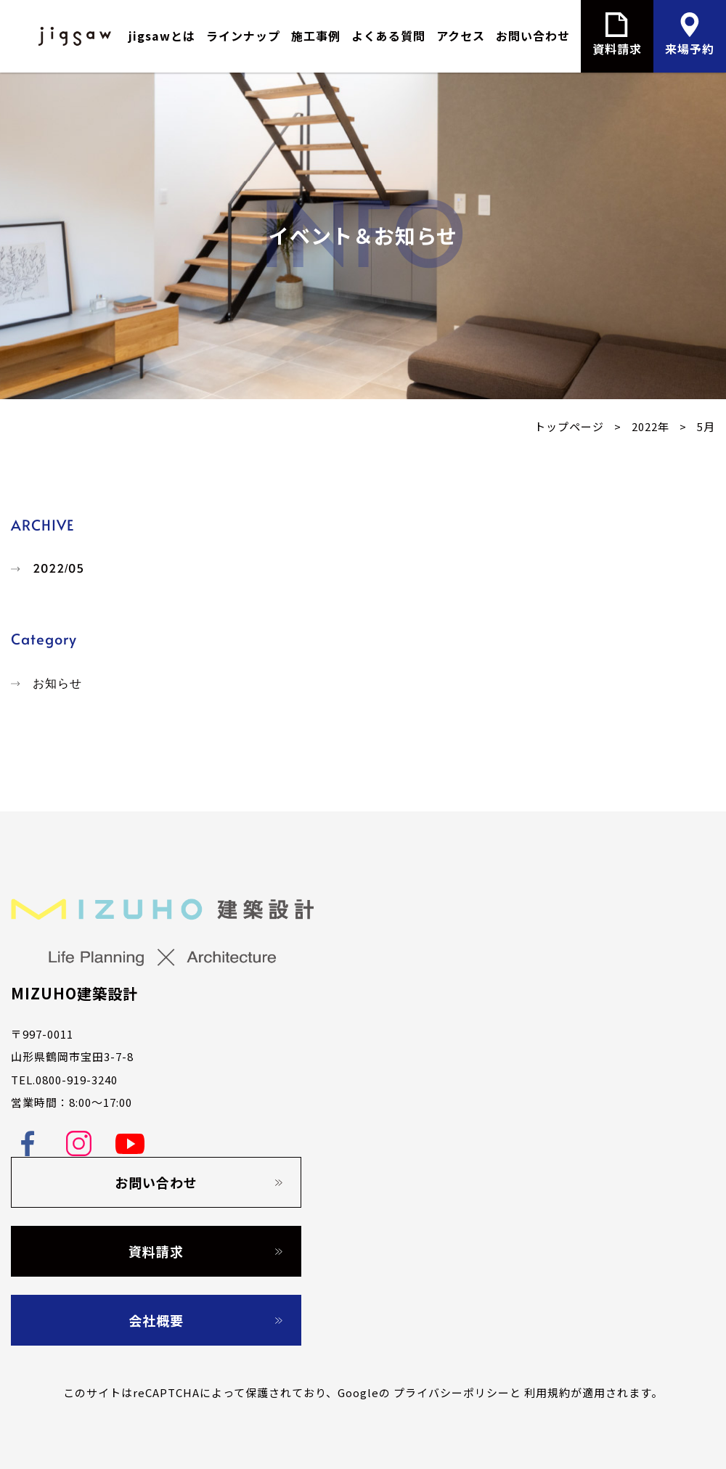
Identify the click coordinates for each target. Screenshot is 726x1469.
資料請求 (156, 1251)
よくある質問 (388, 35)
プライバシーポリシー (451, 1392)
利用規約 (547, 1392)
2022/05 (58, 568)
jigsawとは (162, 35)
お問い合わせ (533, 35)
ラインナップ (243, 35)
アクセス (460, 35)
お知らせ (57, 683)
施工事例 (315, 35)
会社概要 (156, 1320)
